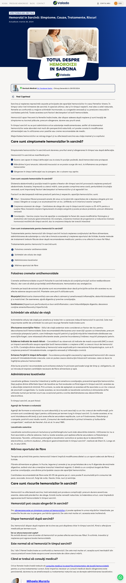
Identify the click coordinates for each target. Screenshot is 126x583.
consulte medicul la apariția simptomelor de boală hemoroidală (77, 566)
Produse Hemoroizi (18, 3)
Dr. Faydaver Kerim (45, 88)
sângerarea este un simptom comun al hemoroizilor (40, 510)
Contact (41, 3)
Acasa (4, 3)
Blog (32, 3)
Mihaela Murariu (38, 581)
